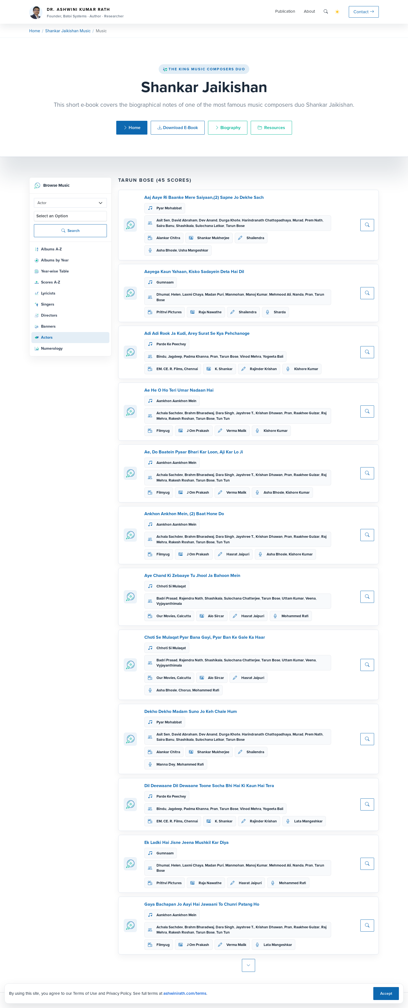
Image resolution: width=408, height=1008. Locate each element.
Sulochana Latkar (209, 225)
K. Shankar (224, 368)
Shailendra (255, 237)
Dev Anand (208, 220)
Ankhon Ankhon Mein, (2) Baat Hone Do (184, 513)
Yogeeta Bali (273, 356)
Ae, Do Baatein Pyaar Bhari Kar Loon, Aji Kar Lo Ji (193, 452)
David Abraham (184, 220)
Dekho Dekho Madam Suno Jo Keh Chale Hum (190, 711)
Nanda (298, 294)
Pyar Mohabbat (169, 208)
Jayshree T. (245, 413)
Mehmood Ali (280, 294)
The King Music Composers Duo (204, 69)
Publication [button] (285, 11)
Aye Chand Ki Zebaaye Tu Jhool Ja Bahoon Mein (192, 575)
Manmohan (234, 294)
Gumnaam (165, 282)
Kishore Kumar (306, 368)
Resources (271, 127)
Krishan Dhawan (269, 413)
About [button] (309, 11)
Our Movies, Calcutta (173, 616)
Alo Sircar (216, 616)
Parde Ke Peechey (171, 344)
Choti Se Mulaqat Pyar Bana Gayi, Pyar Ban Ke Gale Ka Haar (204, 637)
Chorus (185, 690)
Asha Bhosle (166, 250)
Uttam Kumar (293, 598)
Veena (311, 598)
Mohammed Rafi (295, 616)
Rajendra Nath (191, 598)
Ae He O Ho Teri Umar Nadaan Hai (179, 390)
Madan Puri (214, 294)
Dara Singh (225, 413)
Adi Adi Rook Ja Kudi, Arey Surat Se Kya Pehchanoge (197, 333)
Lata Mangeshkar (308, 821)
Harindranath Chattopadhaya (266, 220)
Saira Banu (165, 225)
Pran (309, 294)
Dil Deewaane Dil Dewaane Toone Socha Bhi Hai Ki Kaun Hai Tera (209, 785)
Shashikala (185, 225)
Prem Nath (314, 220)
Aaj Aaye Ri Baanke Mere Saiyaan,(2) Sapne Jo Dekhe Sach (204, 197)
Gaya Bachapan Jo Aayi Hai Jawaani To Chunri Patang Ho (201, 904)
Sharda (280, 312)
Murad (298, 220)
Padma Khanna (196, 356)
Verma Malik (236, 430)
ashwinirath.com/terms (184, 993)
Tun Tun (223, 418)
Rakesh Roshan (181, 418)
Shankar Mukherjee (213, 237)
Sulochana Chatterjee (242, 598)
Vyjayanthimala (169, 603)
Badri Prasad (166, 598)
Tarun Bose (235, 225)
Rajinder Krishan (263, 368)
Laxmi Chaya (192, 294)
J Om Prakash (198, 430)
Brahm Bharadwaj (199, 413)
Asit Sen (163, 220)
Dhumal (162, 294)
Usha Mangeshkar (193, 250)
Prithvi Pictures (169, 312)
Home (34, 30)
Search (70, 231)
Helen (176, 294)
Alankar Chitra (168, 237)
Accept (386, 993)
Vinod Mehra (250, 356)
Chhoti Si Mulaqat (171, 586)
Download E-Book (178, 127)
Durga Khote (229, 220)
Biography (228, 127)
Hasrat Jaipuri (237, 554)
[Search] (326, 11)
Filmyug (163, 430)
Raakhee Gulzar (307, 413)
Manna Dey (165, 764)
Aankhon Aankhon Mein (176, 400)
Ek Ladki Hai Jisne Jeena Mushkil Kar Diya (186, 842)
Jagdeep (175, 356)
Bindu (161, 356)
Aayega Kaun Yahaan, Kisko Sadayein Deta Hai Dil (194, 271)
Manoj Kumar (257, 294)
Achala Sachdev (169, 413)
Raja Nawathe (210, 312)
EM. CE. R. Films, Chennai (177, 368)
